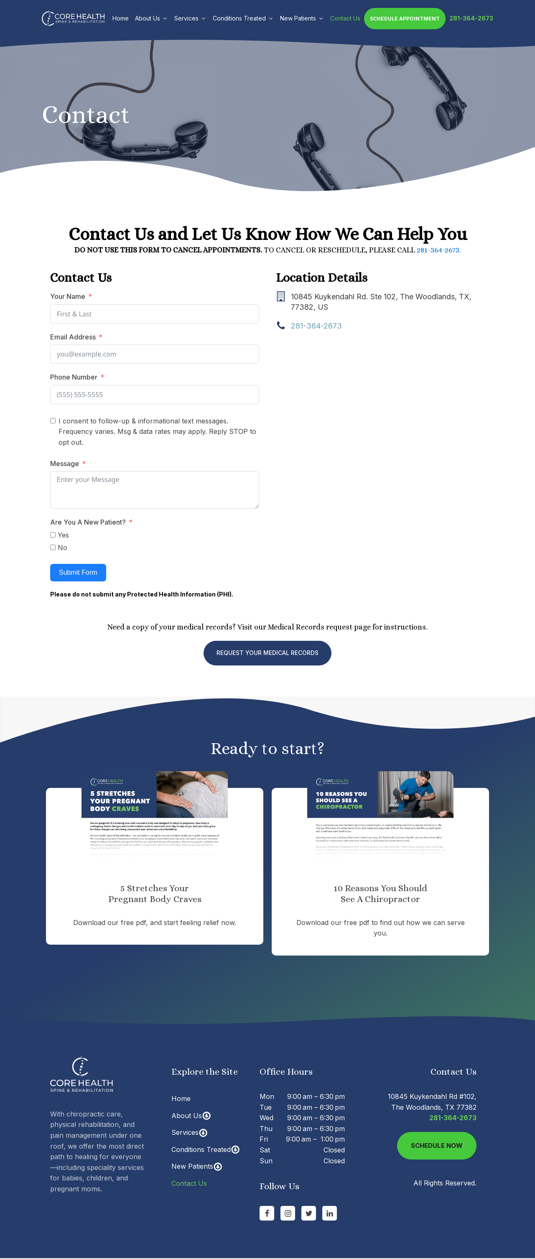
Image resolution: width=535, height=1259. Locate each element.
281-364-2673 (471, 18)
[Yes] (53, 535)
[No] (53, 547)
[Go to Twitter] (308, 1213)
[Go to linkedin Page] (329, 1213)
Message (65, 463)
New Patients (302, 18)
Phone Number (73, 377)
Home (120, 18)
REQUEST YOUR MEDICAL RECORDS (267, 652)
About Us (151, 18)
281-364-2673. (439, 250)
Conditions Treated (243, 18)
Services (190, 18)
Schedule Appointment (405, 18)
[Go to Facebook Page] (267, 1213)
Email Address (73, 337)
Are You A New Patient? (88, 522)
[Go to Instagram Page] (287, 1213)
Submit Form (78, 572)
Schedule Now (437, 1145)
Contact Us (345, 18)
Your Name (67, 296)
